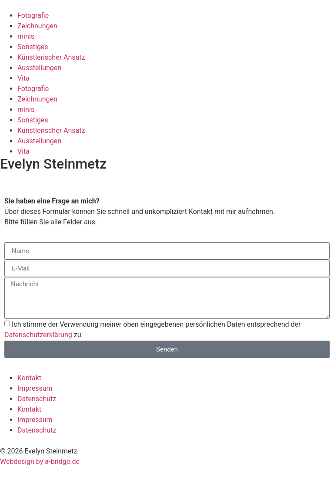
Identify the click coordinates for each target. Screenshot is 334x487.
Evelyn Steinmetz (53, 164)
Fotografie (33, 15)
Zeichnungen (37, 26)
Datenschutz (36, 399)
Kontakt (29, 378)
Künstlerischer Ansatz (51, 57)
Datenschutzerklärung (38, 335)
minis (25, 36)
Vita (23, 78)
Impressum (35, 388)
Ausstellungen (39, 68)
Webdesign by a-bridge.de (40, 461)
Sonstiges (32, 47)
